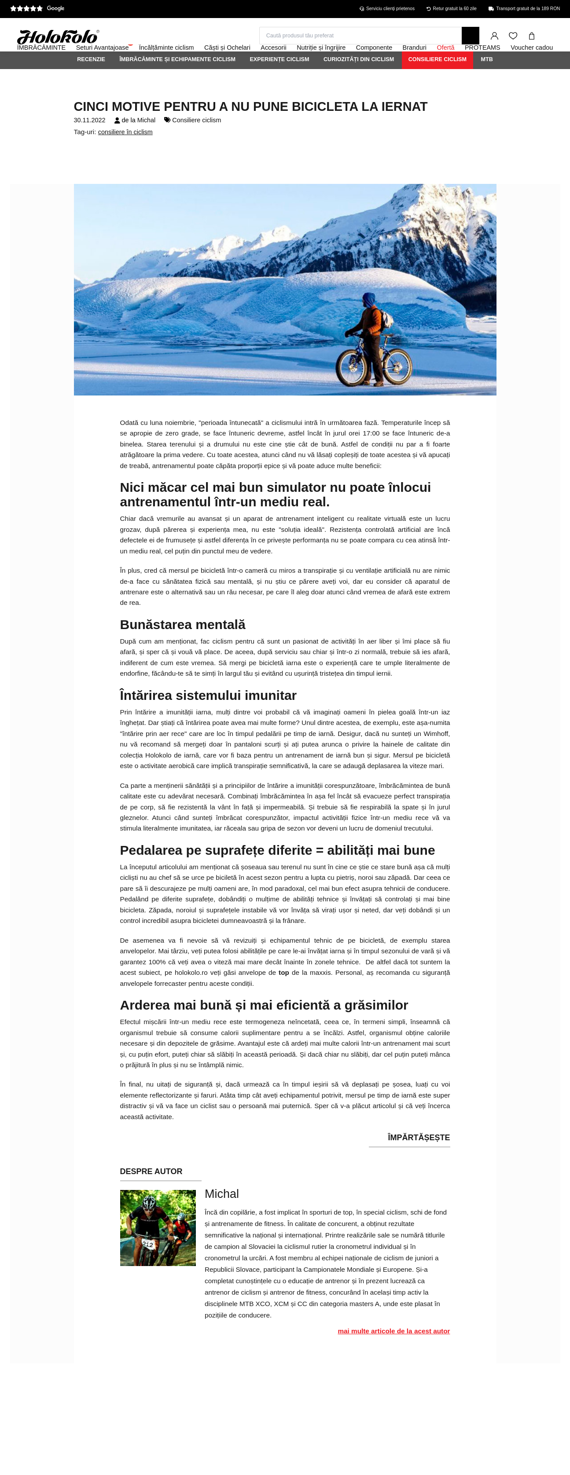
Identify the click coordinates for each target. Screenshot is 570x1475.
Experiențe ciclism (279, 83)
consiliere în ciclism (125, 155)
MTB (487, 83)
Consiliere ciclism (437, 83)
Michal (146, 143)
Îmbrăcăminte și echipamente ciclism (177, 83)
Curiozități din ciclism (359, 83)
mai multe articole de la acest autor (394, 1354)
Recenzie (91, 83)
